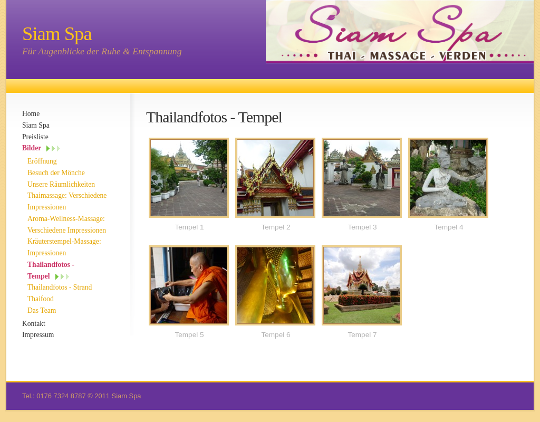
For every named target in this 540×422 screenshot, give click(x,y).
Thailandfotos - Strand (59, 287)
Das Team (41, 310)
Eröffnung (42, 161)
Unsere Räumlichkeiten (61, 184)
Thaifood (40, 299)
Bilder (31, 148)
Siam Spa (36, 125)
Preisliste (35, 137)
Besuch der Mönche (56, 173)
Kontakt (33, 324)
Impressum (38, 335)
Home (31, 114)
